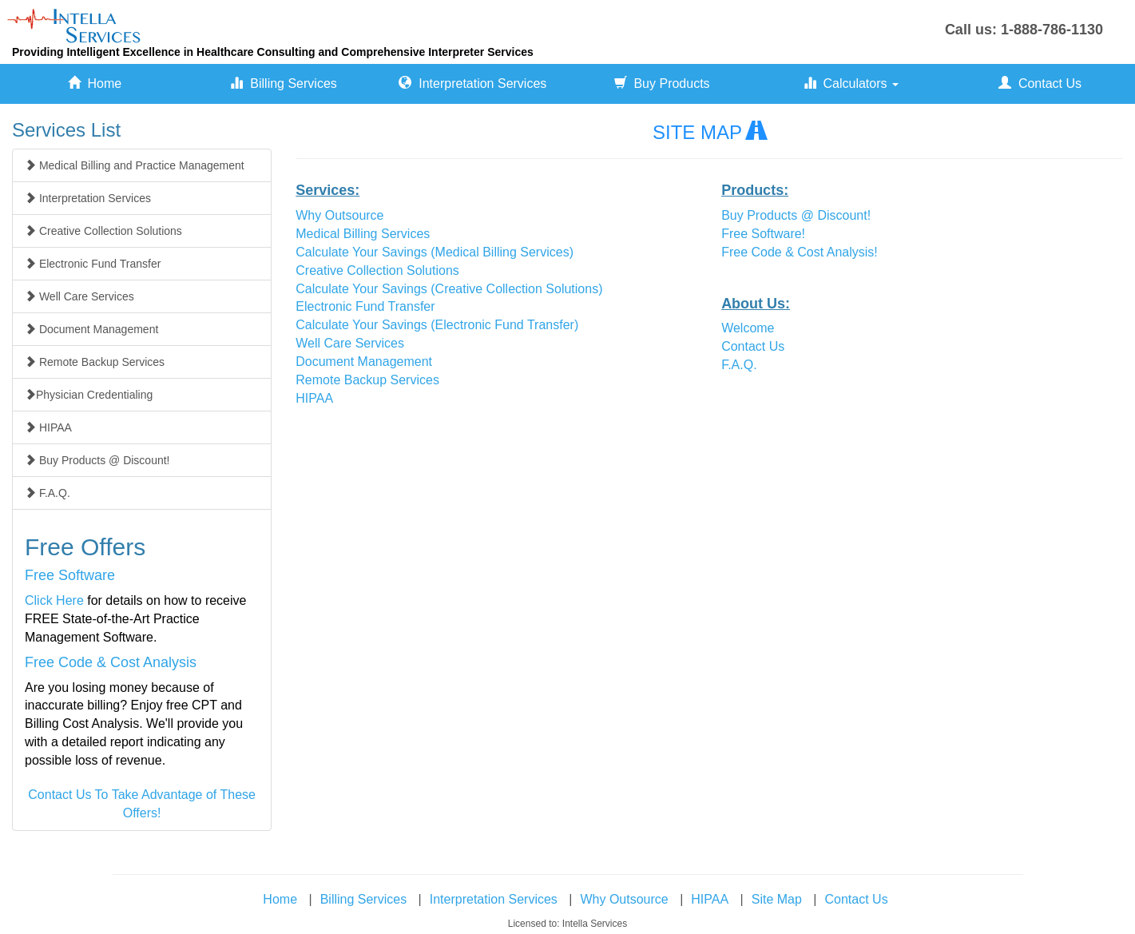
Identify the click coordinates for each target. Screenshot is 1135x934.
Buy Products (662, 83)
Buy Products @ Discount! (796, 215)
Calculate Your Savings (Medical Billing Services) (434, 252)
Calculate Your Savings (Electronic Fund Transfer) (437, 325)
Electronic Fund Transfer (365, 306)
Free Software (70, 575)
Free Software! (763, 233)
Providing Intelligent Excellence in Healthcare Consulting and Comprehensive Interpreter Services (273, 52)
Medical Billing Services (363, 233)
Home (95, 83)
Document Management (364, 361)
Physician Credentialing (89, 394)
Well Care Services (350, 343)
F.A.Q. (738, 365)
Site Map (777, 899)
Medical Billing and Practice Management (134, 165)
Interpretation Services (472, 83)
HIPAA (314, 398)
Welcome (747, 328)
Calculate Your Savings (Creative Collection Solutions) (449, 289)
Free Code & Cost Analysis (110, 662)
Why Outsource (339, 215)
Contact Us (1039, 83)
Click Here (54, 600)
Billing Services (283, 83)
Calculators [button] (851, 83)
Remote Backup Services (367, 380)
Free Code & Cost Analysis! (799, 252)
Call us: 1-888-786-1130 (1024, 30)
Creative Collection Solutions (377, 270)
